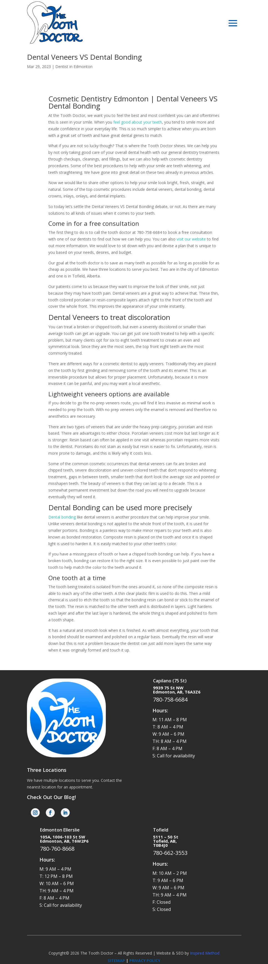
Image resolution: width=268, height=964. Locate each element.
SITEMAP (116, 960)
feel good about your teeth (137, 122)
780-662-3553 (170, 853)
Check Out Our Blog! (51, 797)
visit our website (191, 239)
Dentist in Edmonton (73, 66)
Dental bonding (62, 517)
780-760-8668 (57, 848)
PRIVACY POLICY (144, 960)
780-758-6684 (170, 699)
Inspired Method (204, 953)
